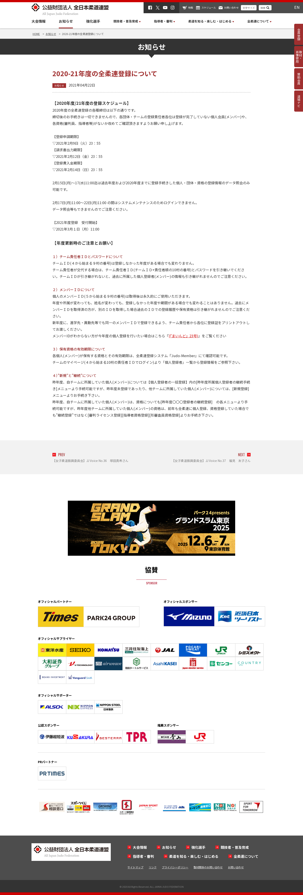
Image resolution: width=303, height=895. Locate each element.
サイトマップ (135, 867)
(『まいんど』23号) (183, 335)
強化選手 (93, 21)
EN (296, 7)
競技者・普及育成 (235, 847)
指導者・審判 (143, 856)
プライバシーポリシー (175, 867)
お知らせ (66, 21)
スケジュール (208, 7)
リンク (153, 867)
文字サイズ (249, 7)
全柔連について (246, 856)
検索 (263, 7)
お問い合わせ (231, 7)
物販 (190, 7)
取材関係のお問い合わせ (208, 867)
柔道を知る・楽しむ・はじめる (193, 856)
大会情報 (38, 21)
